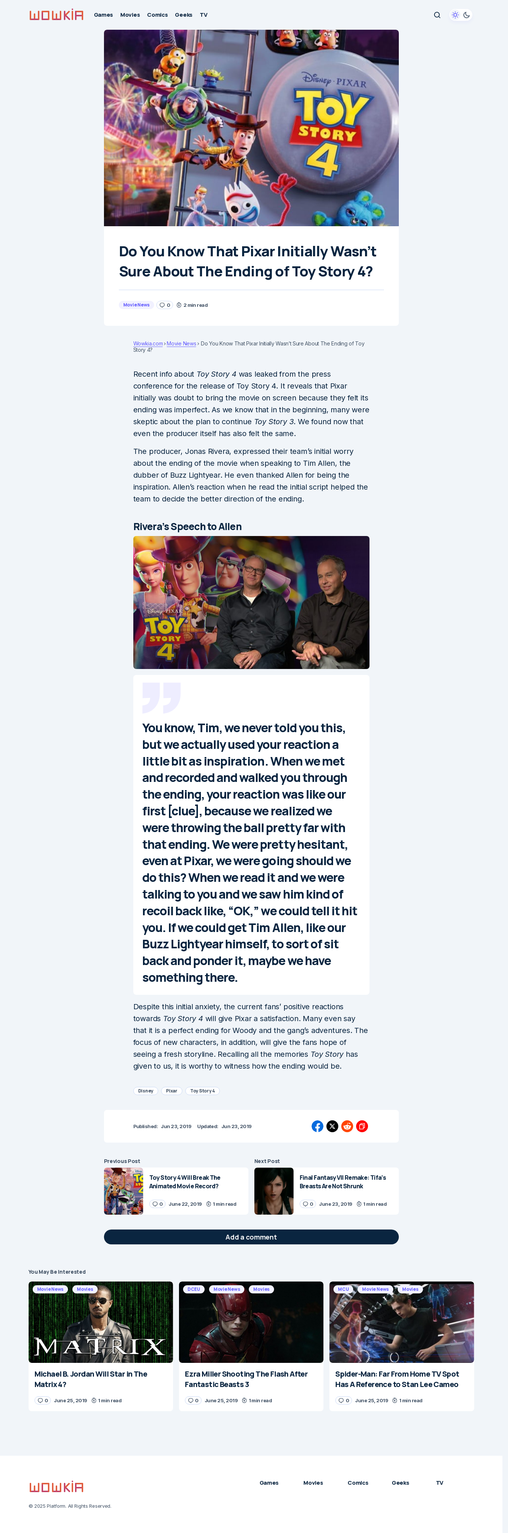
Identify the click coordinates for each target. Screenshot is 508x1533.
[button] (437, 15)
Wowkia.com (148, 344)
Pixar (172, 1091)
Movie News (136, 305)
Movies (85, 1289)
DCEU (194, 1289)
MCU (343, 1289)
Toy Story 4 (202, 1091)
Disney (146, 1091)
